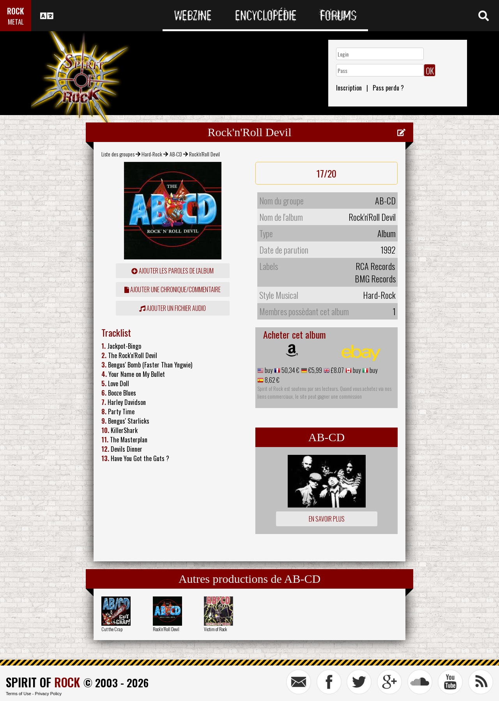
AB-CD (176, 154)
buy (268, 370)
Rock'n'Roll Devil (166, 629)
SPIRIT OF (43, 682)
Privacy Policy (48, 693)
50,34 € (289, 370)
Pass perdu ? (388, 87)
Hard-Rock (152, 154)
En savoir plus (327, 519)
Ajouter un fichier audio (172, 308)
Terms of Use (18, 693)
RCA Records (375, 266)
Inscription (349, 87)
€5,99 (314, 370)
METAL (16, 22)
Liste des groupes (117, 154)
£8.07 (337, 370)
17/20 (326, 173)
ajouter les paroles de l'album (172, 270)
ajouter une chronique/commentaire (172, 289)
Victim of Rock (215, 629)
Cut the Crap (111, 629)
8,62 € (272, 380)
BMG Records (375, 278)
